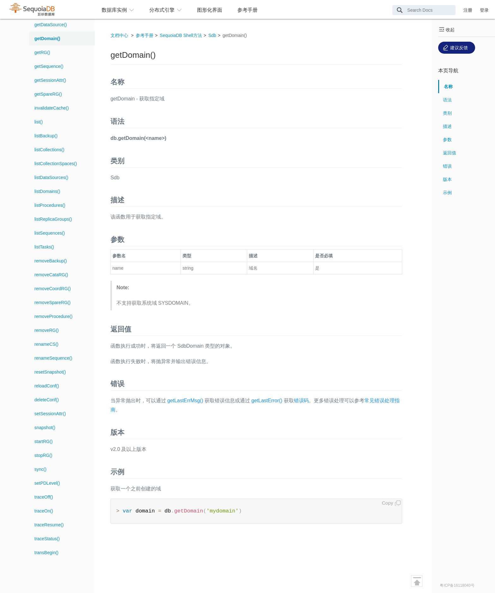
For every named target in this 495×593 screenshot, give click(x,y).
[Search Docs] (424, 10)
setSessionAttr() (50, 413)
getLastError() (266, 400)
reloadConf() (46, 385)
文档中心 (119, 35)
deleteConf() (46, 399)
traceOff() (43, 497)
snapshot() (44, 427)
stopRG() (43, 455)
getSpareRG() (48, 94)
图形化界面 (209, 10)
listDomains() (47, 191)
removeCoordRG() (52, 288)
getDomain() (47, 38)
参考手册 (247, 10)
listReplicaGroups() (53, 219)
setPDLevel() (47, 483)
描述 (447, 126)
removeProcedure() (53, 316)
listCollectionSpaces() (55, 163)
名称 (448, 86)
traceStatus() (47, 538)
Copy (387, 503)
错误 (447, 166)
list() (38, 121)
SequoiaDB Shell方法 (181, 35)
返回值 (449, 152)
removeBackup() (50, 260)
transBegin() (46, 552)
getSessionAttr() (50, 80)
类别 (447, 113)
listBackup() (45, 135)
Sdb (212, 35)
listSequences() (49, 233)
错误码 (301, 400)
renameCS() (46, 344)
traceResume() (49, 524)
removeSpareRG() (52, 302)
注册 (467, 10)
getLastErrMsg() (185, 400)
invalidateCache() (51, 108)
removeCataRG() (51, 274)
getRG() (42, 52)
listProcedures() (49, 205)
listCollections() (49, 149)
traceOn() (43, 510)
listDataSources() (51, 177)
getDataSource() (50, 24)
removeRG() (46, 330)
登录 (484, 10)
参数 (447, 139)
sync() (40, 469)
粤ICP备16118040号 (457, 585)
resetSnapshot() (50, 371)
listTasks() (44, 246)
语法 (447, 99)
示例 (447, 192)
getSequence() (48, 66)
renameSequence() (53, 358)
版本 (447, 179)
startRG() (43, 441)
